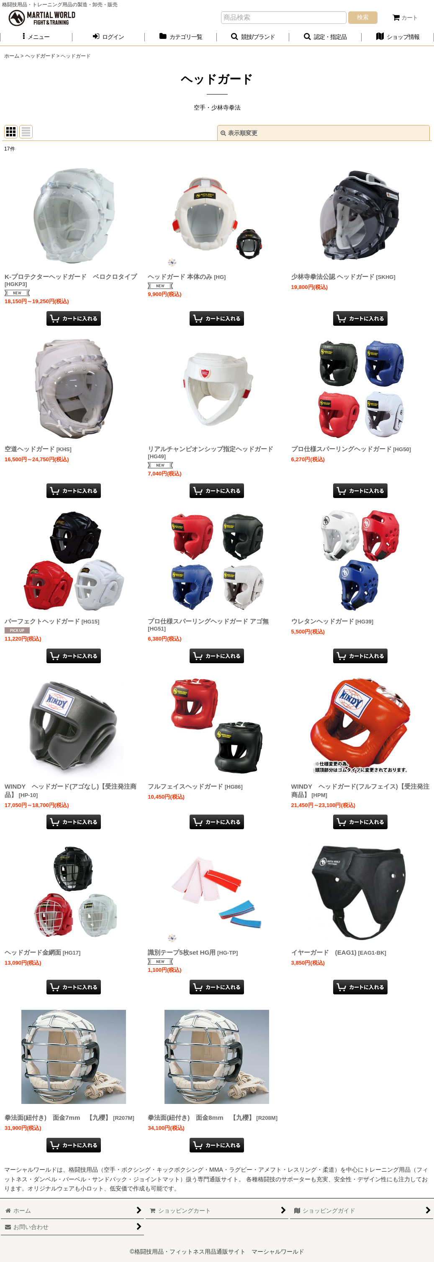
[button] (36, 37)
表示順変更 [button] (239, 133)
